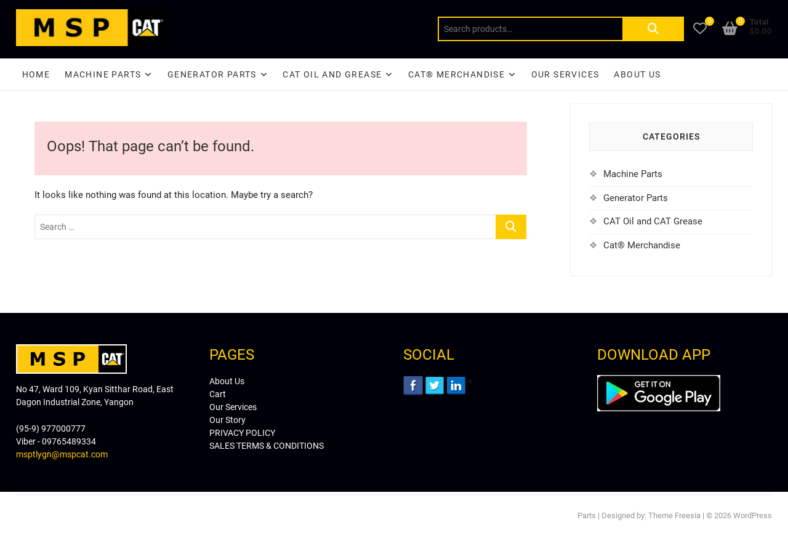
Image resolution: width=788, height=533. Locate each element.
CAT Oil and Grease (332, 74)
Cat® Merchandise (641, 245)
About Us (637, 74)
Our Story (227, 420)
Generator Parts (212, 74)
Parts (586, 515)
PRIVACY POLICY (242, 433)
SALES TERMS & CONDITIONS (266, 446)
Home (36, 74)
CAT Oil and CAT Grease (652, 221)
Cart (217, 394)
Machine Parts (103, 74)
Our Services (565, 74)
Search (653, 29)
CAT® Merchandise (456, 74)
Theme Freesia (674, 515)
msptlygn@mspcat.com (62, 454)
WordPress (752, 515)
